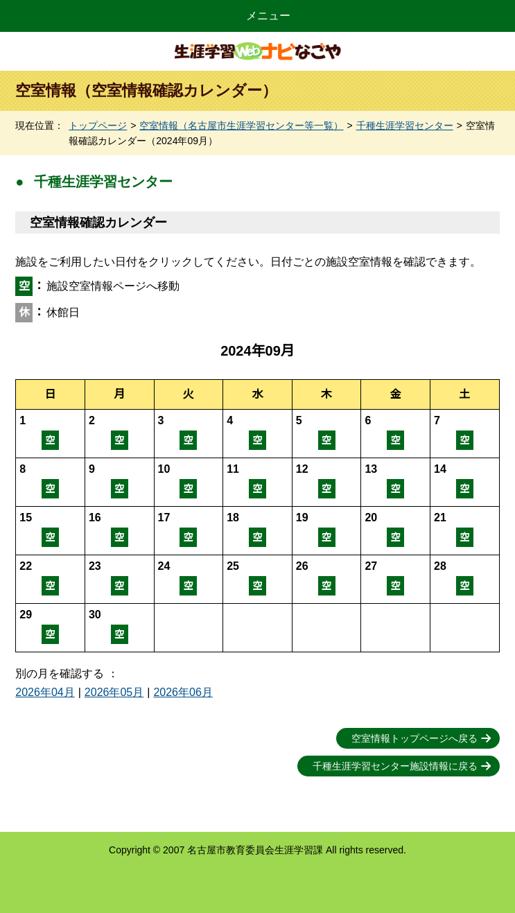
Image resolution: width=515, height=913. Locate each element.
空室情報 (50, 434)
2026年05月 (114, 692)
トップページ (98, 125)
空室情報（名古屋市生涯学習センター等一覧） (241, 125)
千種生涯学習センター (404, 125)
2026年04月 (44, 692)
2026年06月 (182, 692)
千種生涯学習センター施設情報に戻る (395, 766)
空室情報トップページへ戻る (414, 738)
